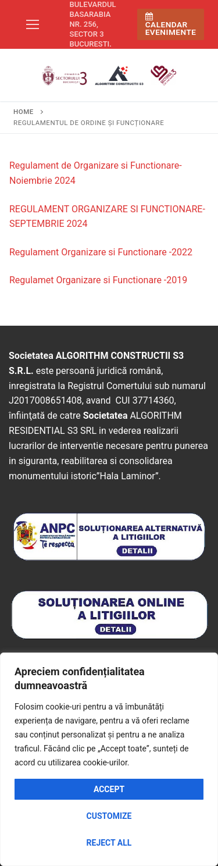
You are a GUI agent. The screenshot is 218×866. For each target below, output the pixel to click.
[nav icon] (32, 24)
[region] (109, 759)
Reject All (109, 842)
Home (23, 112)
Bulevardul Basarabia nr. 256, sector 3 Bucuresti (93, 24)
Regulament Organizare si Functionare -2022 (100, 252)
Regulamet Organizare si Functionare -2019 (98, 280)
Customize (109, 816)
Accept (109, 789)
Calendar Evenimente (170, 25)
